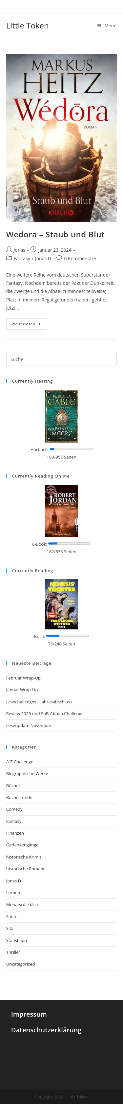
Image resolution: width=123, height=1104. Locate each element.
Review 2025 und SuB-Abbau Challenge (45, 713)
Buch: (39, 636)
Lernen (13, 893)
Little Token (27, 25)
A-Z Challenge (19, 762)
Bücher (13, 785)
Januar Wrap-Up (22, 690)
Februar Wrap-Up (23, 678)
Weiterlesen (26, 323)
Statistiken (16, 940)
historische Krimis (24, 857)
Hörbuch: (40, 449)
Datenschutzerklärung (46, 1029)
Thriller (13, 952)
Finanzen (15, 833)
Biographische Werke (27, 773)
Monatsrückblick (22, 904)
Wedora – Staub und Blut (55, 234)
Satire (12, 916)
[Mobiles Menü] (107, 25)
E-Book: (39, 544)
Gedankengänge (22, 845)
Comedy (14, 809)
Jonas (19, 250)
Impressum (29, 1014)
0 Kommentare (80, 258)
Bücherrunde (19, 797)
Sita (9, 928)
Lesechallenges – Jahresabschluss (39, 702)
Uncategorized (20, 964)
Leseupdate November (28, 725)
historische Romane (26, 869)
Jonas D (43, 258)
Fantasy (22, 258)
